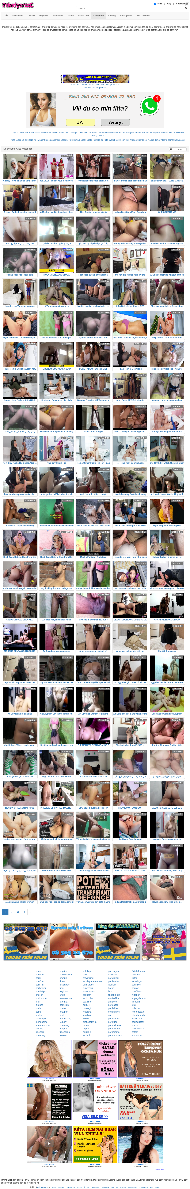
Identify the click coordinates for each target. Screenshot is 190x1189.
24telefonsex (138, 971)
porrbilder (113, 1008)
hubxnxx (40, 974)
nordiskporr (42, 991)
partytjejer (41, 988)
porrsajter (113, 1005)
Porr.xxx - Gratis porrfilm (95, 87)
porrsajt (87, 1008)
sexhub (87, 1035)
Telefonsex (46, 132)
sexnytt (135, 988)
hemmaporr (114, 1011)
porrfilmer (137, 991)
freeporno (65, 1032)
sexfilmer (87, 1001)
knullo (39, 1015)
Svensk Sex (114, 140)
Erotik (83, 140)
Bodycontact (98, 135)
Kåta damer (179, 140)
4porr (62, 981)
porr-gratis (88, 984)
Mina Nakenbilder (110, 132)
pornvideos (114, 1018)
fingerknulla (114, 995)
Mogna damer (167, 140)
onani (38, 971)
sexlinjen (136, 984)
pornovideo (114, 1028)
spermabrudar (43, 1025)
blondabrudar (139, 1015)
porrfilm (39, 981)
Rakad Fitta (102, 140)
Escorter (64, 140)
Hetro (159, 4)
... (31, 911)
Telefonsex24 (85, 132)
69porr (63, 1022)
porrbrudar (113, 981)
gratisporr (65, 984)
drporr (86, 1025)
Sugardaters (141, 140)
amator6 (112, 1001)
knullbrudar (41, 998)
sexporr (87, 995)
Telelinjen (23, 132)
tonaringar (137, 981)
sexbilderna (66, 974)
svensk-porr (66, 998)
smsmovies (89, 991)
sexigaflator (138, 1022)
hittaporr (136, 995)
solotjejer (87, 971)
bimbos (39, 1005)
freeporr (40, 1032)
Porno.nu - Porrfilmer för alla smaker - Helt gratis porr (95, 84)
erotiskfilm (113, 998)
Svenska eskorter (141, 132)
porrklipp (64, 1005)
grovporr (64, 1011)
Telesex (55, 132)
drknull (63, 978)
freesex (63, 1035)
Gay (169, 4)
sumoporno (42, 1022)
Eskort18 (180, 132)
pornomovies (115, 1035)
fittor (85, 974)
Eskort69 (26, 140)
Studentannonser (52, 140)
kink (134, 1005)
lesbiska (87, 1011)
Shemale (180, 4)
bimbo (39, 1008)
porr (110, 1015)
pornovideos (114, 1025)
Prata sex (63, 132)
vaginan (64, 991)
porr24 (86, 1005)
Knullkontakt (74, 140)
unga (62, 995)
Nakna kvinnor (37, 140)
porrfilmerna (138, 1028)
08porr (86, 1028)
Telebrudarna (34, 132)
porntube (112, 1022)
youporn (64, 1028)
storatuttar (137, 1035)
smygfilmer (88, 978)
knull (38, 1001)
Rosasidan (163, 132)
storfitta (63, 1001)
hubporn (136, 1008)
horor (38, 978)
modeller (112, 974)
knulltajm (87, 1015)
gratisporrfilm (89, 1022)
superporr (88, 988)
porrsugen (113, 971)
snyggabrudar (139, 998)
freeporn (136, 1001)
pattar (135, 1032)
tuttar (134, 978)
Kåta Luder (16, 140)
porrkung (64, 1025)
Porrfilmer (124, 140)
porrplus (87, 1032)
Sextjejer (154, 132)
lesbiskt (112, 984)
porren (63, 1008)
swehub (136, 974)
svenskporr (41, 1018)
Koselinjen (73, 132)
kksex (86, 1018)
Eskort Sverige (126, 132)
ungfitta (63, 971)
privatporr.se (43, 1187)
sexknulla (88, 998)
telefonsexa (138, 1011)
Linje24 (15, 132)
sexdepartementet (92, 981)
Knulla (133, 140)
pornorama (113, 1032)
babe (38, 1011)
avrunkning (65, 1018)
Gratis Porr (92, 140)
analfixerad (137, 1018)
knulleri (39, 995)
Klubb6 (172, 132)
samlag (39, 1028)
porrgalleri (113, 978)
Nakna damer (154, 140)
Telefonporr (96, 132)
